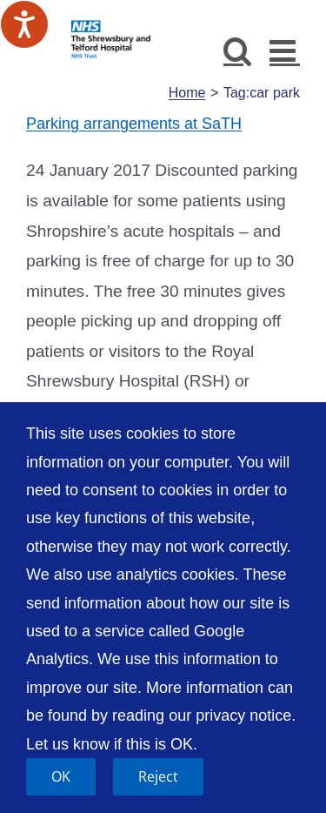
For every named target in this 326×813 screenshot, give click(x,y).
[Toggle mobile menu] (284, 50)
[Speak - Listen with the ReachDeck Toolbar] (24, 24)
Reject (158, 776)
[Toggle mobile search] (237, 50)
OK (60, 776)
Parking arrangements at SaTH (134, 123)
